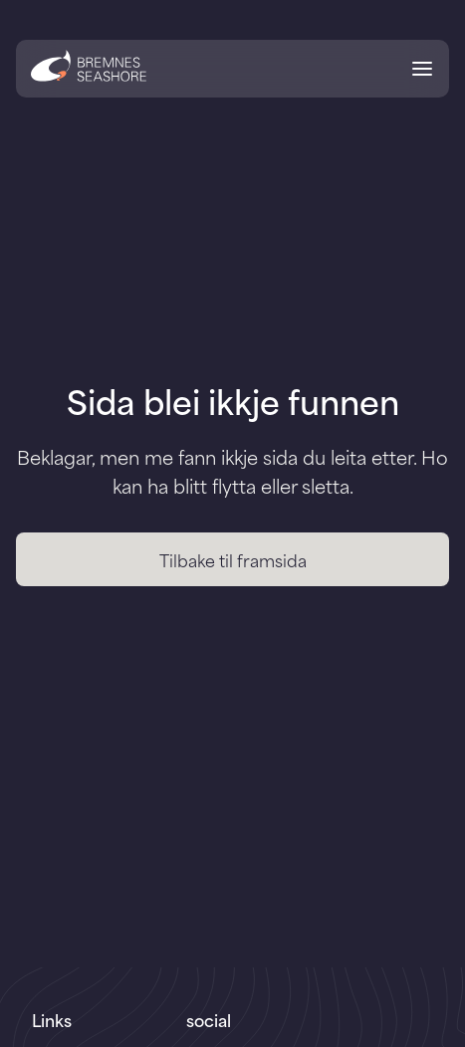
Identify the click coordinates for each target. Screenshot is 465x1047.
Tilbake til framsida (233, 559)
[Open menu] (422, 72)
